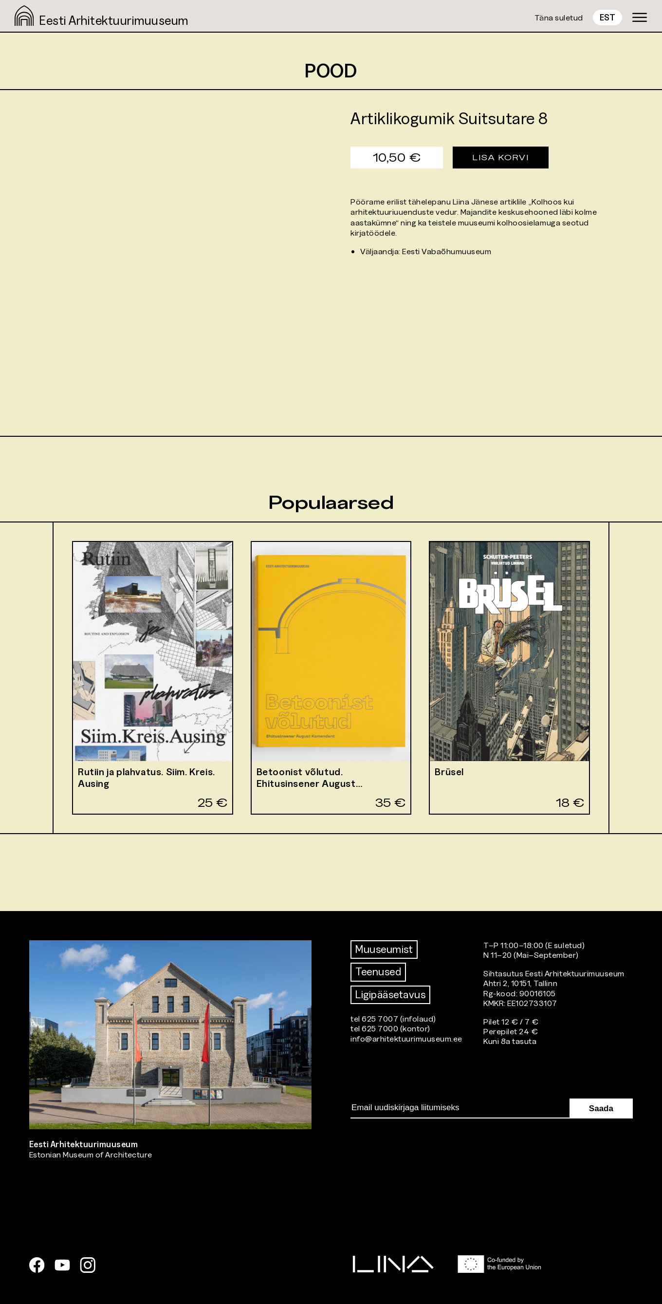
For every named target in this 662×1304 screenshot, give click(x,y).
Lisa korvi (500, 157)
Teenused (378, 971)
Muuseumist (384, 949)
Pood (331, 70)
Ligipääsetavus (390, 994)
